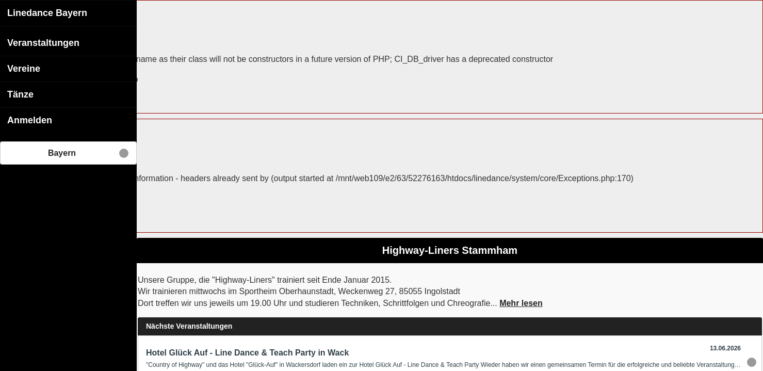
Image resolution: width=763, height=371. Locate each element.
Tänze (20, 94)
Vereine (23, 68)
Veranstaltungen (43, 42)
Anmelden (29, 120)
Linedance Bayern (47, 12)
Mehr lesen (521, 302)
